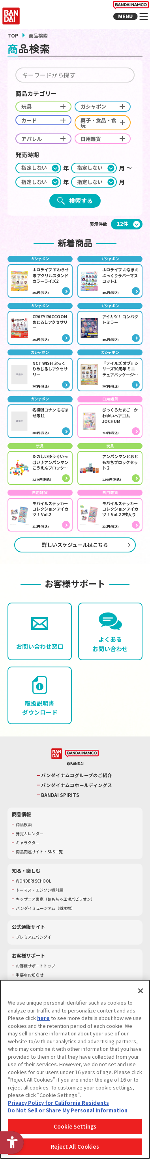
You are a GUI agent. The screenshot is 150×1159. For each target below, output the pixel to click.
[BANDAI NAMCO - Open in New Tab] (82, 763)
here (43, 1020)
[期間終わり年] (38, 176)
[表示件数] (127, 219)
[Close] (140, 993)
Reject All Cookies (75, 1149)
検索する (81, 195)
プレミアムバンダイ (35, 947)
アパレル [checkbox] (45, 133)
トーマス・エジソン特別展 (42, 899)
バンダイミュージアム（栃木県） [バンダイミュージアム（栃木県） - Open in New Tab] (48, 918)
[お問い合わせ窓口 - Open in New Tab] (40, 641)
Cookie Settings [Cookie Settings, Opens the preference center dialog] (75, 1129)
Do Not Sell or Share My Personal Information (68, 1113)
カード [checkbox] (45, 120)
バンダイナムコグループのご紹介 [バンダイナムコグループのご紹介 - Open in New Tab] (76, 785)
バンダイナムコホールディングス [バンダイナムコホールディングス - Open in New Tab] (76, 795)
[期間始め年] (38, 162)
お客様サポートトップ (37, 976)
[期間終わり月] (94, 176)
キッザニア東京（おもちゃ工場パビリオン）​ (59, 908)
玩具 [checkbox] (45, 106)
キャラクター (29, 852)
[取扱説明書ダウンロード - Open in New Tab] (40, 705)
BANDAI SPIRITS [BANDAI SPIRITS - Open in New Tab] (60, 804)
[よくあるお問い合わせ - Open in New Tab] (110, 641)
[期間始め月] (94, 162)
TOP (13, 35)
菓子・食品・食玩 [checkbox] (108, 120)
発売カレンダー (31, 843)
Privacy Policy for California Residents (58, 1105)
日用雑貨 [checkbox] (108, 133)
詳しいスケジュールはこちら (75, 554)
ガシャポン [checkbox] (108, 106)
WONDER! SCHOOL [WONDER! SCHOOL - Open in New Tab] (35, 890)
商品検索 (24, 834)
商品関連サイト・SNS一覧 (42, 861)
